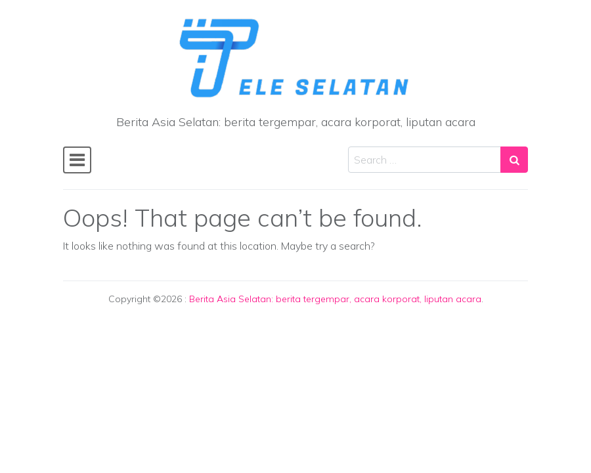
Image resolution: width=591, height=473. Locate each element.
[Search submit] (514, 159)
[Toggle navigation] (77, 159)
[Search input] (424, 159)
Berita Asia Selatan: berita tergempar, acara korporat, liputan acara (335, 299)
